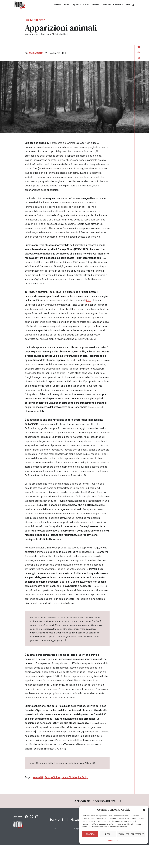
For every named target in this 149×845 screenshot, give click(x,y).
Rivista (57, 4)
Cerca (129, 4)
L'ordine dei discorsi (35, 20)
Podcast (107, 4)
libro (88, 300)
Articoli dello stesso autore (98, 801)
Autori (86, 4)
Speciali (77, 4)
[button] (144, 809)
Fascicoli (96, 4)
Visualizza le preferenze (131, 834)
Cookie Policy (112, 840)
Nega (107, 834)
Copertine (118, 4)
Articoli (67, 4)
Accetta (90, 834)
